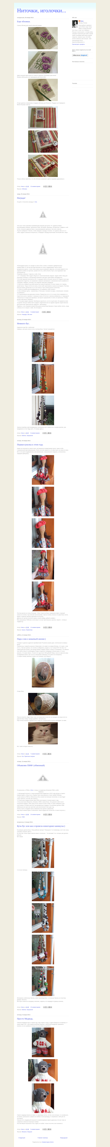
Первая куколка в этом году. (30, 444)
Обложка (24, 189)
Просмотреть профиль (78, 44)
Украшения (30, 435)
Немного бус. (23, 323)
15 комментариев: (35, 1007)
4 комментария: (35, 312)
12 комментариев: (35, 627)
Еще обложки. (23, 21)
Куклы (23, 630)
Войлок (24, 435)
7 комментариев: (35, 754)
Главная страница (43, 1137)
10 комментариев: (35, 186)
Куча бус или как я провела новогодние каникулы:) (41, 826)
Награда (24, 314)
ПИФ (23, 817)
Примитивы (29, 630)
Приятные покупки (29, 756)
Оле (32, 790)
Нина (81, 21)
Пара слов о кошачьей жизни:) (31, 639)
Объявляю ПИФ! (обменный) (31, 765)
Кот (23, 756)
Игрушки (29, 1131)
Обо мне (29, 314)
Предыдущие (64, 1137)
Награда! (21, 198)
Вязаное (24, 1131)
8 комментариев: (35, 433)
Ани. (36, 202)
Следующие (21, 1137)
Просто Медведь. (25, 1018)
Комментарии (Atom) (48, 1142)
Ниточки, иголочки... (41, 10)
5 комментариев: (35, 1129)
